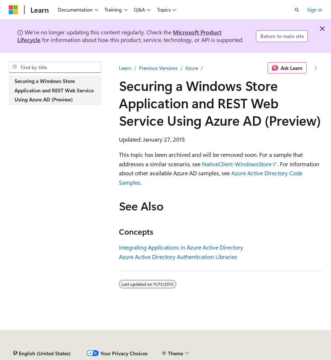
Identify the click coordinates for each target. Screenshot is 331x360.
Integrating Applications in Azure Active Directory (181, 247)
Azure (191, 67)
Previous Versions (158, 67)
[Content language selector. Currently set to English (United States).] (42, 353)
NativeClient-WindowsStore (237, 164)
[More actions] (316, 68)
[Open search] (297, 9)
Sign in (314, 9)
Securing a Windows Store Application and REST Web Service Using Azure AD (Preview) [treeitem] (54, 90)
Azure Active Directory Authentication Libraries (178, 256)
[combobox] (55, 67)
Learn (125, 67)
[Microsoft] (13, 9)
